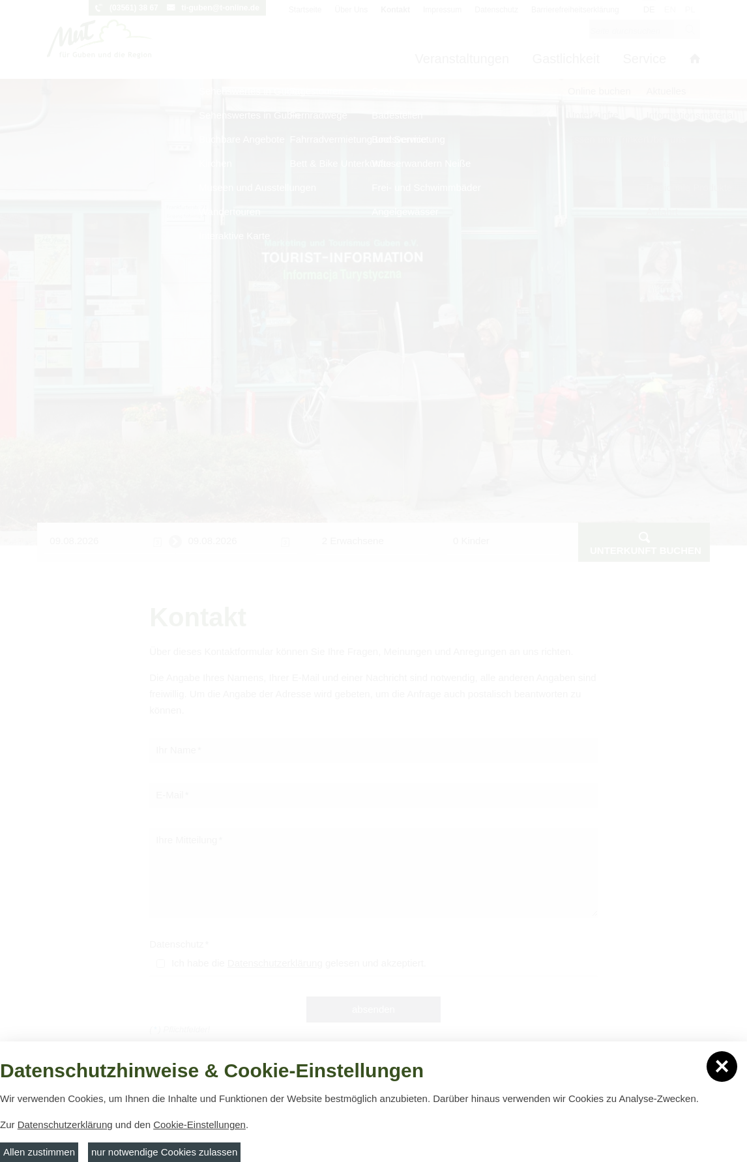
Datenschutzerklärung (65, 1124)
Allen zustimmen (39, 1151)
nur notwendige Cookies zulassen (164, 1151)
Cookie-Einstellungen (199, 1124)
